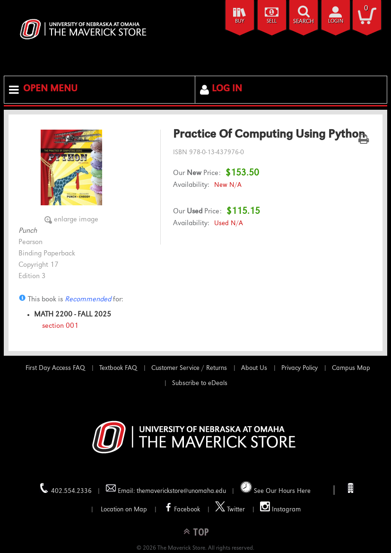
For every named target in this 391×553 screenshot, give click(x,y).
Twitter (230, 507)
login (335, 21)
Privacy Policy (299, 368)
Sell (272, 21)
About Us (254, 368)
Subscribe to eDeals (199, 383)
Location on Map (123, 510)
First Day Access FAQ (55, 368)
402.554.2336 (65, 489)
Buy (239, 21)
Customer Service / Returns (189, 368)
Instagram (280, 507)
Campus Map (351, 368)
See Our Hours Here (275, 488)
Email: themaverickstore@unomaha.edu (166, 489)
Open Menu (50, 89)
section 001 (60, 326)
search (303, 22)
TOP (201, 531)
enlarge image (76, 220)
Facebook (181, 507)
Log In (227, 89)
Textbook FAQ (118, 368)
